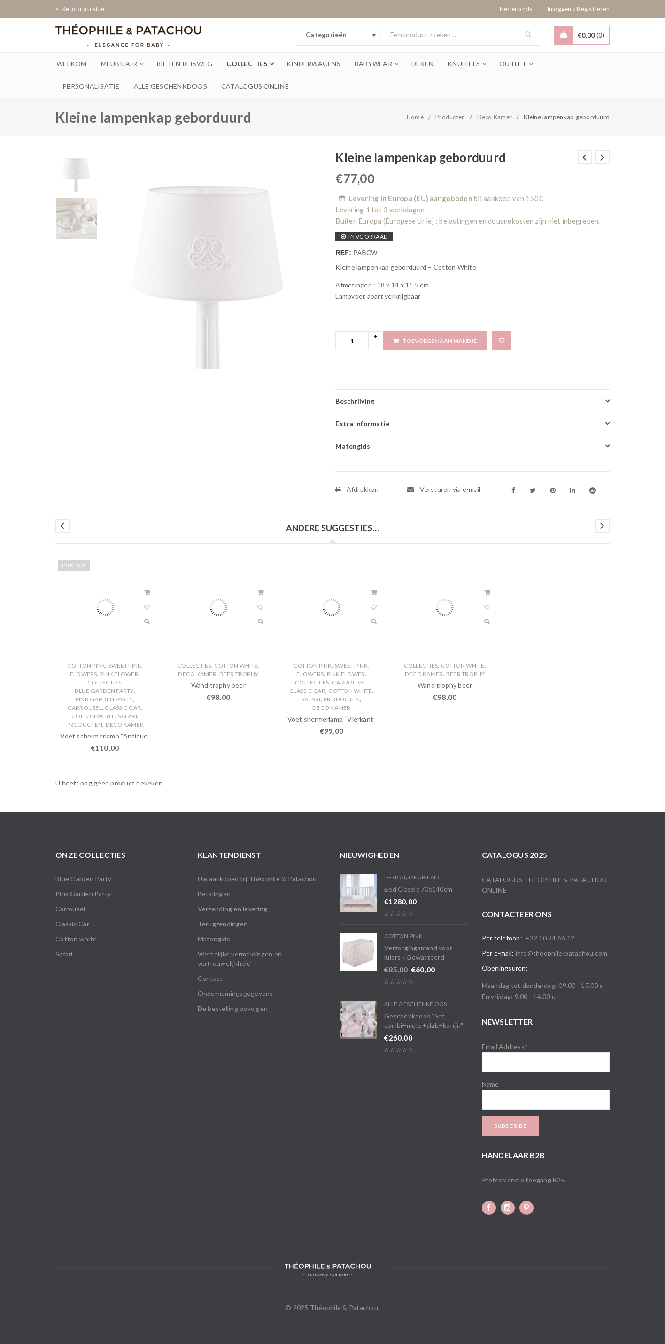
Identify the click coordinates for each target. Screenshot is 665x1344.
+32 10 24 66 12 (549, 938)
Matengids (214, 939)
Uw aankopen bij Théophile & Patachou (257, 879)
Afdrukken (357, 489)
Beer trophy (238, 673)
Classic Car (123, 707)
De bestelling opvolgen (233, 1008)
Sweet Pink (125, 665)
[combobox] (338, 35)
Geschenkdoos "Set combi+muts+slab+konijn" (423, 1020)
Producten (450, 117)
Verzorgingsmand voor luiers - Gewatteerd (418, 952)
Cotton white (93, 716)
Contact (210, 978)
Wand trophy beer (218, 685)
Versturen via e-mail (444, 489)
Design (395, 877)
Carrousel (85, 707)
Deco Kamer (494, 117)
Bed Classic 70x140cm (418, 889)
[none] (516, 9)
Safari (127, 716)
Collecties (104, 682)
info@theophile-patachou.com (562, 953)
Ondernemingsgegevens (235, 993)
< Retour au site (79, 9)
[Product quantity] (352, 340)
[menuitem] (516, 9)
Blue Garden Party (104, 690)
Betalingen (214, 894)
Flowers (83, 673)
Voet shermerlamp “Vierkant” (331, 719)
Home (415, 117)
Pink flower (119, 673)
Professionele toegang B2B (523, 1180)
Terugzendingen (223, 924)
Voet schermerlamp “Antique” (104, 736)
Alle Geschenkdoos (415, 1004)
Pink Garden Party (104, 699)
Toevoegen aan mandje (439, 340)
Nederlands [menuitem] (516, 9)
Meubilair (424, 877)
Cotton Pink (86, 665)
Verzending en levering (233, 909)
